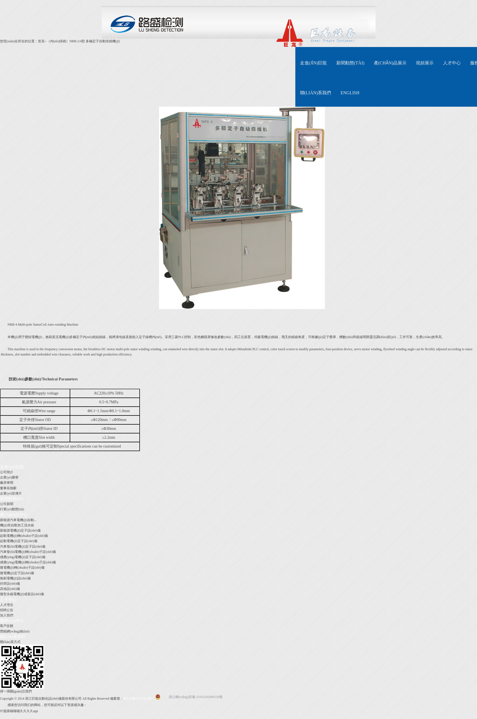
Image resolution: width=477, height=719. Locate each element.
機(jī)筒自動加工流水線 (17, 525)
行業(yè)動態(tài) (12, 509)
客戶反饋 (6, 626)
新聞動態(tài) (350, 63)
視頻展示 (425, 63)
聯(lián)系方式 (10, 642)
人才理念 (6, 605)
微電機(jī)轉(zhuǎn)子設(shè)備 (22, 567)
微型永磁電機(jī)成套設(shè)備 (22, 594)
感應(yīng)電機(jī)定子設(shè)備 (22, 557)
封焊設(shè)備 (10, 583)
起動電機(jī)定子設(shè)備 (18, 541)
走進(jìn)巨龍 (313, 63)
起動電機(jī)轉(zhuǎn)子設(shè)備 (24, 536)
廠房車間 (6, 483)
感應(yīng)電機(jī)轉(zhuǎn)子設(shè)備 (28, 562)
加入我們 (6, 615)
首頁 (41, 41)
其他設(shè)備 (10, 589)
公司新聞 (6, 504)
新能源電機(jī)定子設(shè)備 (20, 530)
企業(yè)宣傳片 (11, 493)
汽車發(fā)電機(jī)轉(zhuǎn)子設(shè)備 (28, 552)
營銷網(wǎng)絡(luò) (15, 631)
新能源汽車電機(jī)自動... (18, 520)
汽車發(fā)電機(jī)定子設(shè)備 (22, 546)
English (349, 92)
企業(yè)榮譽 (9, 477)
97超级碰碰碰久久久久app (19, 711)
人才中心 (452, 63)
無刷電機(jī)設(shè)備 (15, 578)
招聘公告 (6, 610)
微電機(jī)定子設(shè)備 (17, 573)
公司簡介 (6, 472)
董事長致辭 (8, 488)
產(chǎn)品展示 (390, 63)
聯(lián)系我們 (315, 92)
